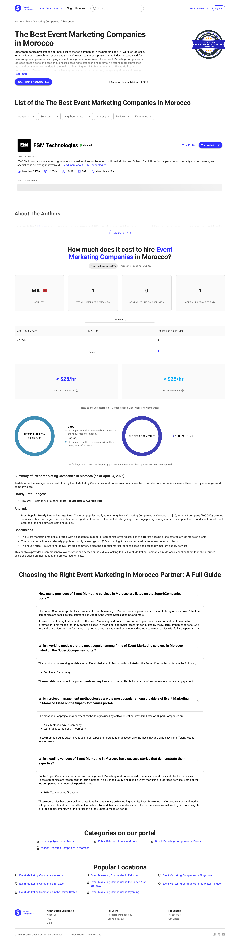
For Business (199, 8)
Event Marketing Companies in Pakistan (115, 875)
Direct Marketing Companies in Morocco (179, 841)
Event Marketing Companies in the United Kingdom (192, 883)
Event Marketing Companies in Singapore (187, 875)
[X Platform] (219, 935)
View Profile (189, 145)
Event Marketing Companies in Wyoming (115, 892)
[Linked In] (214, 935)
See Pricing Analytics (33, 82)
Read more (120, 233)
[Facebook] (223, 935)
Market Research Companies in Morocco (65, 848)
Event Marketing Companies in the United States (48, 892)
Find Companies (51, 8)
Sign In (219, 8)
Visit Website (210, 145)
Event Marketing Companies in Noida (41, 875)
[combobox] (26, 116)
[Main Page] (24, 8)
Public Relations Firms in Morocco (118, 841)
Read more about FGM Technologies (84, 165)
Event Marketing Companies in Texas (41, 883)
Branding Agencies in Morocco (59, 841)
